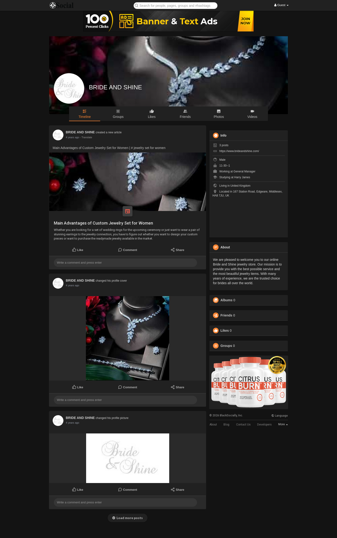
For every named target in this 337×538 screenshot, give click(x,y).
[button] (175, 5)
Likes (224, 330)
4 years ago (72, 137)
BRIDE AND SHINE (115, 87)
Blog (226, 424)
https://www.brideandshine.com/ (239, 151)
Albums (226, 300)
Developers (264, 424)
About (213, 424)
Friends (226, 315)
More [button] (283, 424)
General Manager (244, 171)
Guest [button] (281, 5)
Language (279, 415)
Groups (226, 346)
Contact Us (243, 424)
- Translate (86, 137)
